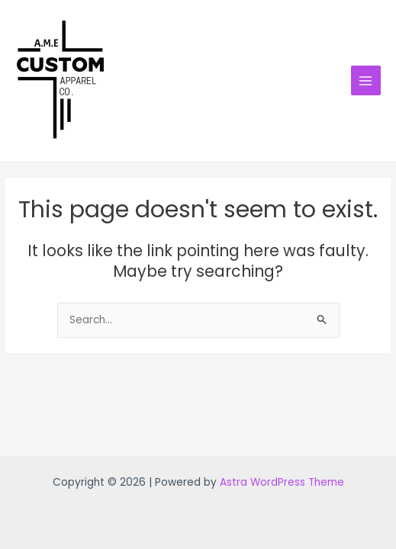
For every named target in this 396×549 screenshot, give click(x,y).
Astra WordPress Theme (282, 482)
